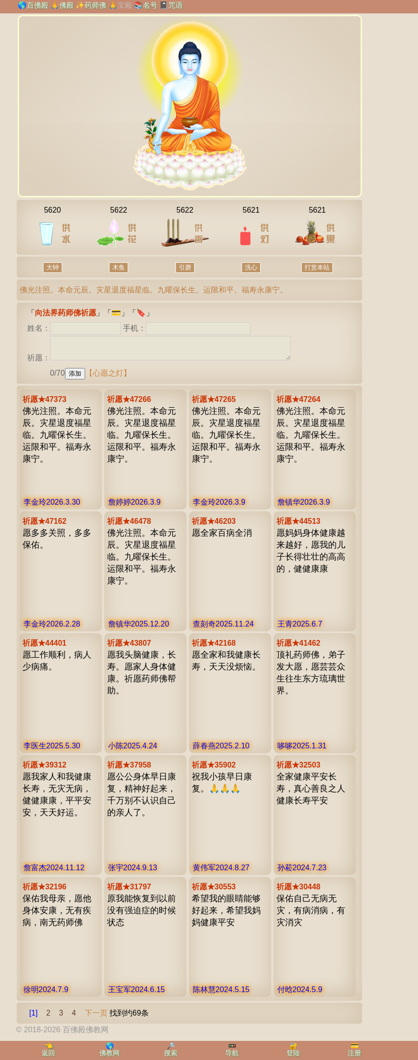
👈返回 (48, 1049)
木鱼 (118, 267)
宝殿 (125, 5)
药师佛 (95, 5)
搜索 (170, 1053)
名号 (150, 5)
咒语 (175, 5)
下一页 (96, 1017)
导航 (232, 1053)
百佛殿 (37, 5)
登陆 (293, 1053)
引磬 (185, 267)
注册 (354, 1053)
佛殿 (66, 5)
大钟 (52, 267)
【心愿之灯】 (108, 377)
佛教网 (109, 1053)
